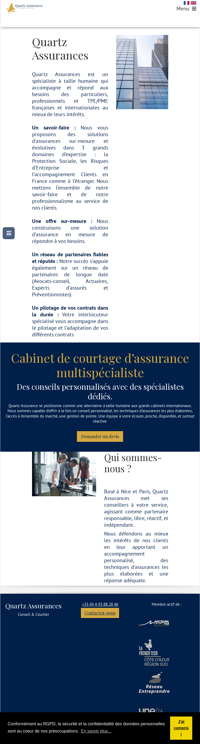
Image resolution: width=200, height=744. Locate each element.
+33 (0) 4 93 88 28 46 (100, 604)
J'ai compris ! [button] (181, 728)
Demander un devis (100, 436)
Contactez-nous (100, 613)
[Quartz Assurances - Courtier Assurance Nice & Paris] (24, 8)
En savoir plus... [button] (96, 731)
